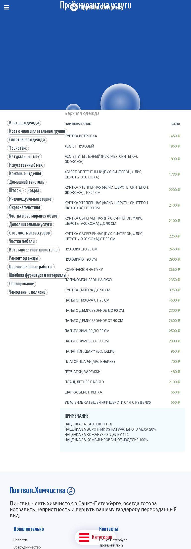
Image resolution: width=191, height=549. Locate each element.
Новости (20, 540)
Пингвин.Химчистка (102, 7)
